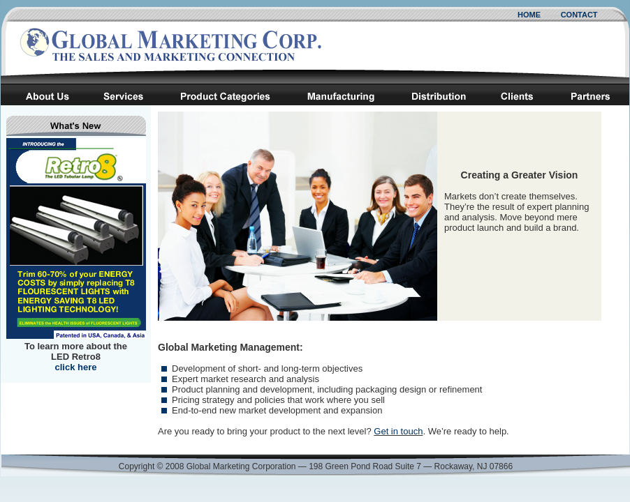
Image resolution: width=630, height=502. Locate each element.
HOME (529, 14)
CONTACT (579, 14)
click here (76, 367)
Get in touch (398, 431)
